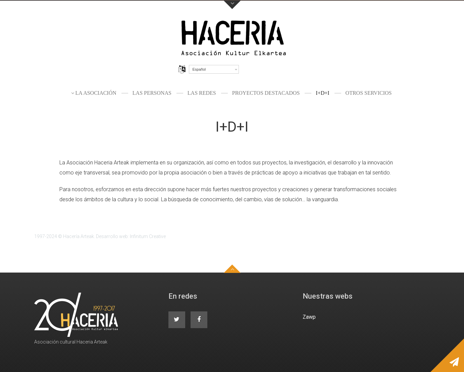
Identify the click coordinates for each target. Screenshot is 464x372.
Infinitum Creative (148, 236)
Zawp (309, 317)
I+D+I (322, 93)
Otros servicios (369, 93)
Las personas (152, 93)
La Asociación (95, 93)
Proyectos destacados (266, 93)
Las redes (202, 93)
